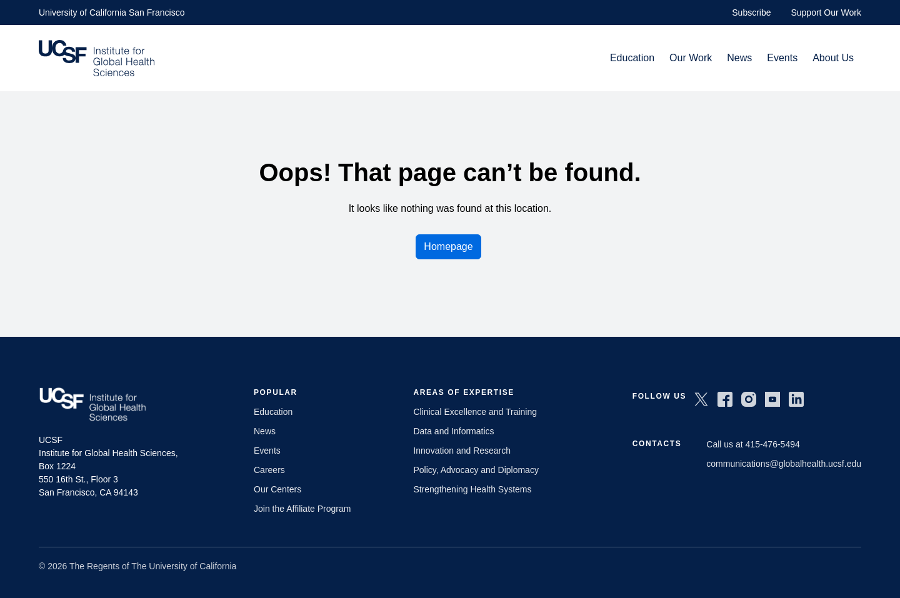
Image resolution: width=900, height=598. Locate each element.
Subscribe (751, 12)
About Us (833, 57)
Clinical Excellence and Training (475, 412)
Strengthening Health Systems (472, 489)
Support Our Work (826, 12)
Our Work (690, 57)
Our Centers (277, 489)
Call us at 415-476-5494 (752, 444)
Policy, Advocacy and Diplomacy (476, 470)
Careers (269, 470)
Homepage (448, 246)
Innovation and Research (462, 451)
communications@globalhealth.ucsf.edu (783, 464)
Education (632, 57)
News (739, 57)
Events (782, 57)
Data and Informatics (453, 431)
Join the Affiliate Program (302, 509)
